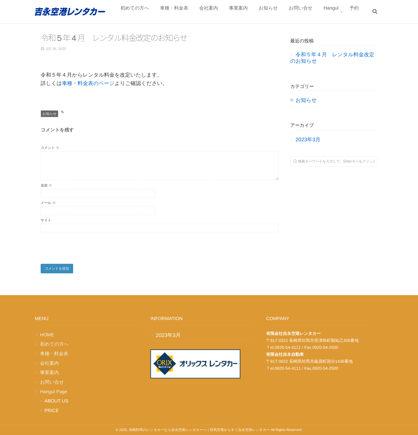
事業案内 (252, 12)
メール (48, 203)
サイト (46, 220)
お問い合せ (308, 12)
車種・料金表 (194, 12)
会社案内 (226, 12)
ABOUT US (56, 401)
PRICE (51, 410)
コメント (50, 148)
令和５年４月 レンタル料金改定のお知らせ (332, 58)
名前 (46, 185)
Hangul (335, 12)
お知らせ (279, 12)
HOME (47, 334)
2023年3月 (308, 139)
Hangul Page (53, 391)
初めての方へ (158, 12)
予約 (355, 12)
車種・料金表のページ (88, 83)
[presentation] (85, 246)
